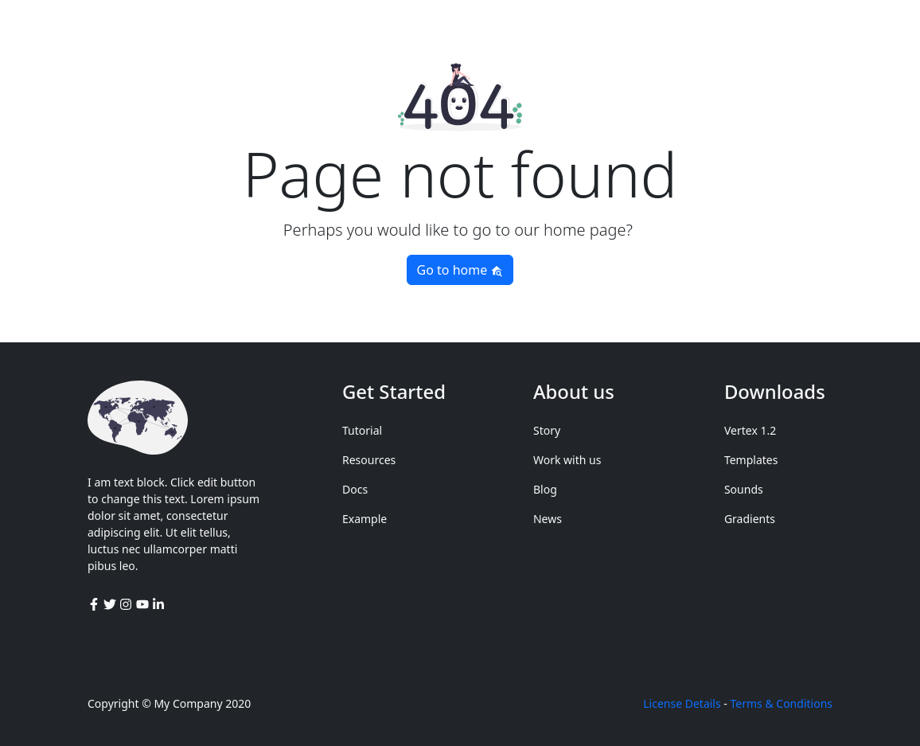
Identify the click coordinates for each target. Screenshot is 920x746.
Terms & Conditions (782, 703)
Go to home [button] (460, 270)
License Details (681, 703)
